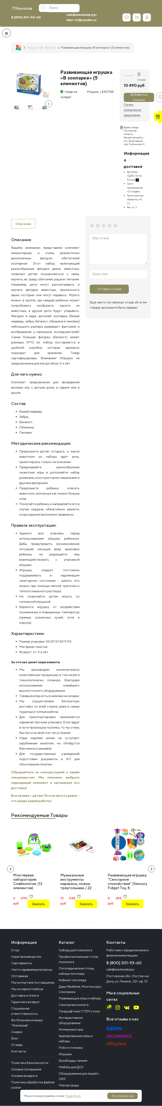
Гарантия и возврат (25, 1002)
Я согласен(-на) (122, 1096)
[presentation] (48, 103)
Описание (23, 224)
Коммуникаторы (71, 1030)
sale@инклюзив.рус (81, 15)
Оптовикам (19, 976)
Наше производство (26, 957)
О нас (15, 950)
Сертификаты (21, 963)
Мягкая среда (69, 1085)
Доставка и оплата (25, 996)
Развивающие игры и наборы (80, 998)
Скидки (16, 1032)
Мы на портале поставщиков (32, 983)
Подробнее (73, 1096)
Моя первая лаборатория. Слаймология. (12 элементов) (27, 881)
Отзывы (17, 1045)
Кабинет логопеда (72, 980)
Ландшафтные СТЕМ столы (79, 1011)
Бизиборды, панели (73, 1061)
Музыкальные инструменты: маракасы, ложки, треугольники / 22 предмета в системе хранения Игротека (78, 886)
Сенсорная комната (73, 1005)
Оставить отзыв (109, 289)
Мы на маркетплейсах (27, 989)
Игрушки (65, 1054)
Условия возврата (24, 1076)
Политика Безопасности (29, 1063)
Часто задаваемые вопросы (31, 970)
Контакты (18, 1051)
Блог (14, 1038)
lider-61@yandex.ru (81, 20)
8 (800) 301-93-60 (26, 17)
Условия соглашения (26, 1069)
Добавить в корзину (139, 97)
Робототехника (71, 1048)
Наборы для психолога (75, 950)
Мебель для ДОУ (71, 1067)
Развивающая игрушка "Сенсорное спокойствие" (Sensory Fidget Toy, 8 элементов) (127, 883)
